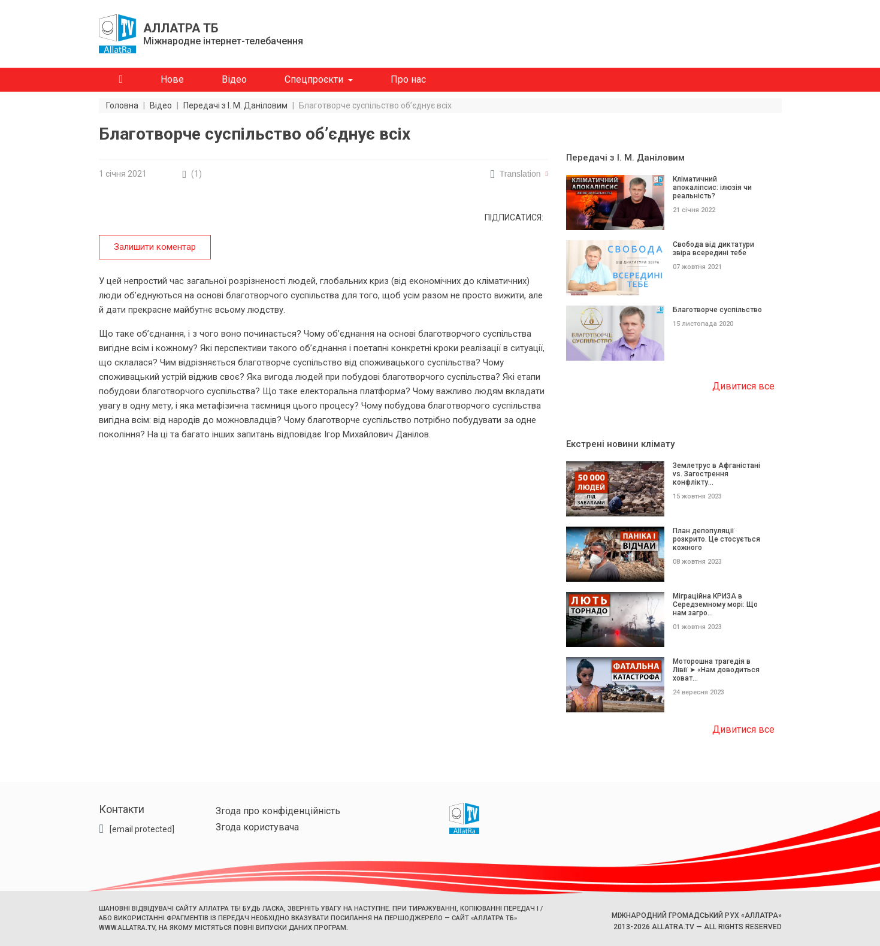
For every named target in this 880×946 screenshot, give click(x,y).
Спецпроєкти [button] (314, 79)
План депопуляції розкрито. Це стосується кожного (716, 539)
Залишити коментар (155, 246)
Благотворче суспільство (717, 310)
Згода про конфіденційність (278, 811)
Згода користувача (257, 827)
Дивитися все (743, 386)
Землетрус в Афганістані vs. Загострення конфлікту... (716, 473)
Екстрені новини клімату (620, 444)
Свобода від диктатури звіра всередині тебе (713, 248)
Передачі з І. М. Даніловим (625, 157)
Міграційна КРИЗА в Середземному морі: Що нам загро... (715, 604)
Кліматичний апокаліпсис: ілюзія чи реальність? (712, 187)
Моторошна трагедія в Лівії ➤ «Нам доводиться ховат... (716, 669)
